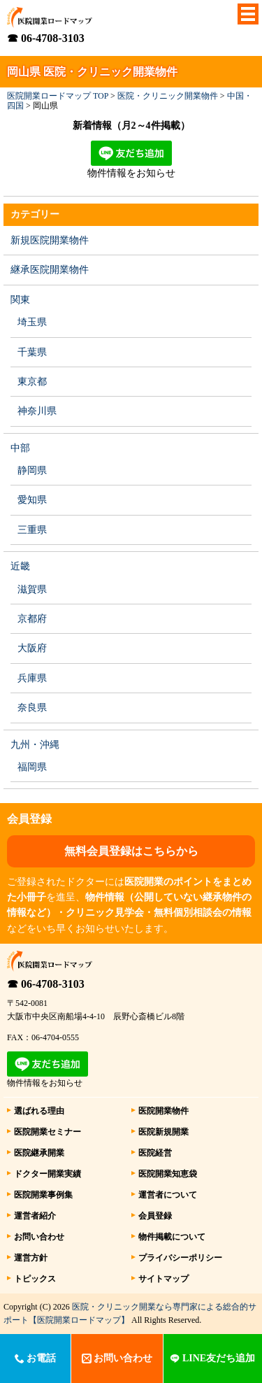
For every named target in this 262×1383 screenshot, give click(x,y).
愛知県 (32, 500)
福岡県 (32, 767)
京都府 (32, 619)
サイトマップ (163, 1279)
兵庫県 (32, 678)
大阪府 (32, 648)
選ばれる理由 (39, 1111)
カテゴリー (34, 214)
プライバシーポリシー (180, 1258)
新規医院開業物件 (49, 240)
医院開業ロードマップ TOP (57, 96)
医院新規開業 (163, 1132)
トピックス (35, 1279)
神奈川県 (37, 411)
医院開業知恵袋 (167, 1174)
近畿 (20, 566)
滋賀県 (32, 589)
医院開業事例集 (43, 1195)
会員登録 (155, 1216)
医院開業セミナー (47, 1132)
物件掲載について (171, 1237)
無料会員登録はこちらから (131, 851)
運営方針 (31, 1258)
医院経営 (155, 1153)
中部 (20, 448)
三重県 (32, 530)
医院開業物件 (163, 1111)
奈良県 (32, 707)
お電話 (36, 1358)
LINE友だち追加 (212, 1358)
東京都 (32, 381)
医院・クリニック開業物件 (167, 96)
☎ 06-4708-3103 (46, 38)
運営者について (167, 1195)
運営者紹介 (35, 1216)
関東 (20, 300)
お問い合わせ (39, 1237)
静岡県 (32, 470)
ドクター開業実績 (47, 1174)
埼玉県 (32, 322)
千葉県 (32, 352)
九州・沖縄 (34, 744)
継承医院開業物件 (49, 269)
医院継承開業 (39, 1153)
